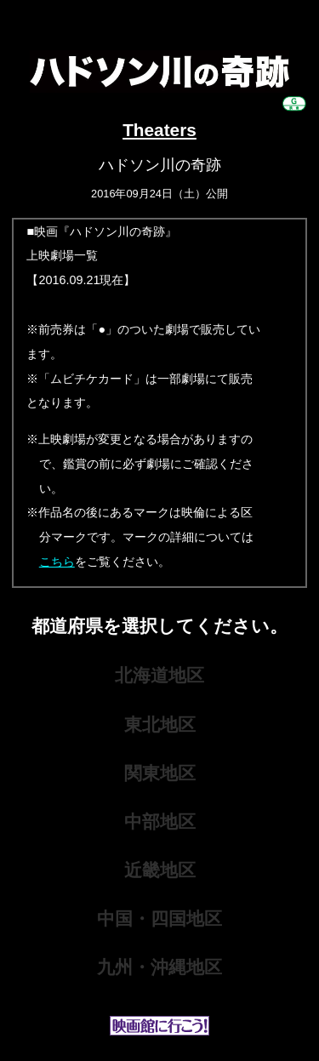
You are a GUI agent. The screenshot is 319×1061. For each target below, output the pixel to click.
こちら (57, 561)
